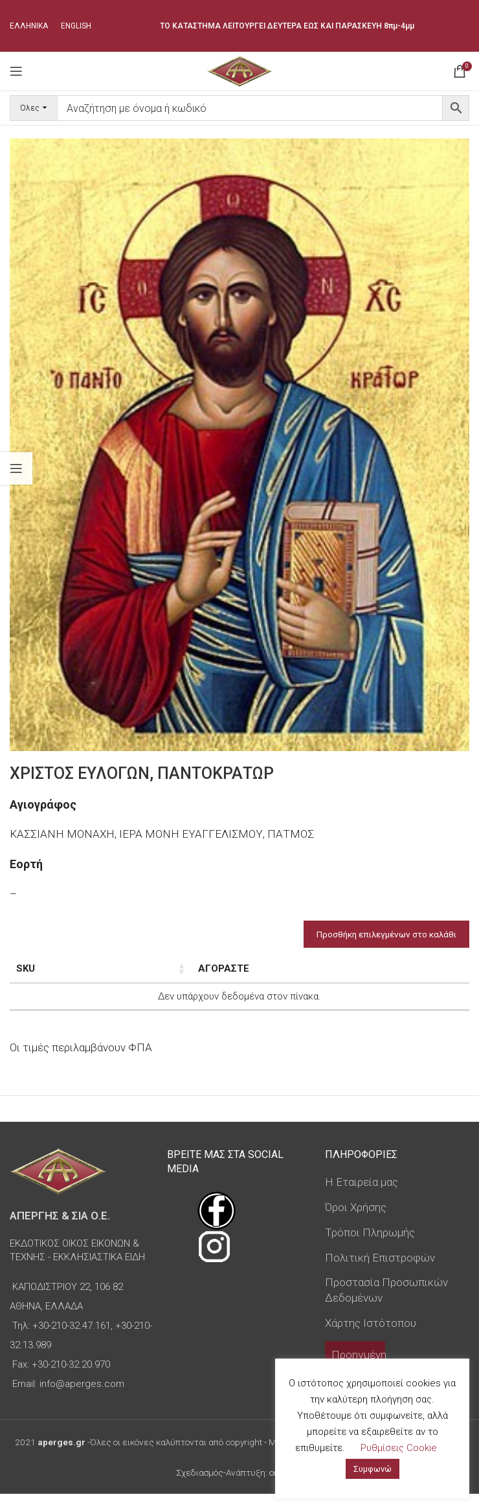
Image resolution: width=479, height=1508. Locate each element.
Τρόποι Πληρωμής (370, 1246)
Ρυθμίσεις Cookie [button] (399, 1448)
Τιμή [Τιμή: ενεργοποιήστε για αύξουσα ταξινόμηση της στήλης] (298, 968)
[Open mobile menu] (16, 71)
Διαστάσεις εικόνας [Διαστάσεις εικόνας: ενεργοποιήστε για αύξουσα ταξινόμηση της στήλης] (138, 976)
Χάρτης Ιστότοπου (370, 1337)
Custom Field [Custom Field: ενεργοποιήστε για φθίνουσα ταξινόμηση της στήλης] (419, 976)
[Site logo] (239, 69)
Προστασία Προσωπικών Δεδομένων (386, 1304)
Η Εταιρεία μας (361, 1196)
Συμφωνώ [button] (372, 1469)
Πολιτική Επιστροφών (380, 1271)
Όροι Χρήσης (355, 1221)
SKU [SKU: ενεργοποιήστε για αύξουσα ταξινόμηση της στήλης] (25, 968)
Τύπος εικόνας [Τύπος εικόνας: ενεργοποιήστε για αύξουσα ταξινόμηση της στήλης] (228, 976)
